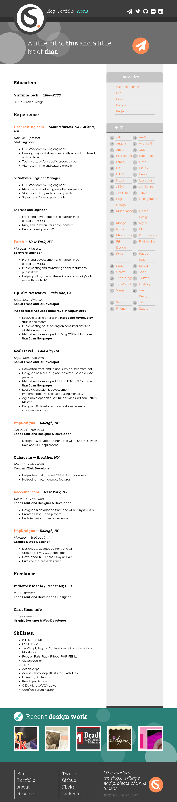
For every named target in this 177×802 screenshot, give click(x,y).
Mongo (121, 223)
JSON (120, 186)
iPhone (121, 308)
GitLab (143, 168)
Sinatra (120, 272)
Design (121, 105)
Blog (50, 11)
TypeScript (123, 284)
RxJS (119, 265)
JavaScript (146, 186)
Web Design (143, 293)
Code (120, 99)
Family (120, 162)
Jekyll (143, 192)
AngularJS (146, 143)
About (82, 11)
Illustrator (145, 180)
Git (118, 168)
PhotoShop (124, 235)
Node (120, 229)
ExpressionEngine (124, 155)
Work (120, 302)
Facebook (146, 155)
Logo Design (121, 202)
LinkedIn (71, 793)
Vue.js (120, 290)
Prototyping (147, 241)
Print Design (121, 244)
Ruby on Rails (144, 256)
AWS (142, 137)
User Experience (127, 86)
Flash (142, 162)
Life (118, 93)
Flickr (68, 787)
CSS (142, 149)
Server (143, 265)
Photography (147, 235)
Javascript (123, 192)
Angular (121, 143)
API (118, 137)
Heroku (144, 174)
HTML (120, 174)
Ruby (119, 253)
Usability (144, 284)
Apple (120, 149)
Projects (122, 111)
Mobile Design (144, 214)
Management (147, 198)
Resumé (25, 793)
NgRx (143, 223)
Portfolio (66, 11)
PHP (142, 229)
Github (69, 780)
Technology (124, 278)
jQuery (143, 308)
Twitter (144, 278)
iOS (141, 302)
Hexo (120, 180)
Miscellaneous (124, 211)
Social (143, 272)
